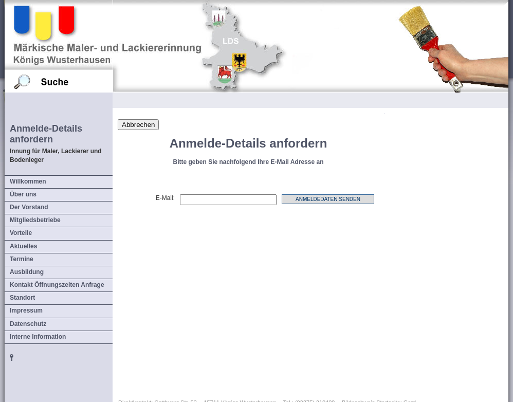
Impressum (26, 310)
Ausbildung (27, 272)
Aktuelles (23, 246)
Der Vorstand (29, 207)
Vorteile (21, 232)
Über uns (23, 194)
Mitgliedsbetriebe (35, 220)
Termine (21, 259)
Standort (22, 297)
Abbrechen (138, 125)
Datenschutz (28, 323)
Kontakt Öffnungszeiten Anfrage (57, 284)
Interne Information (38, 336)
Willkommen (28, 181)
